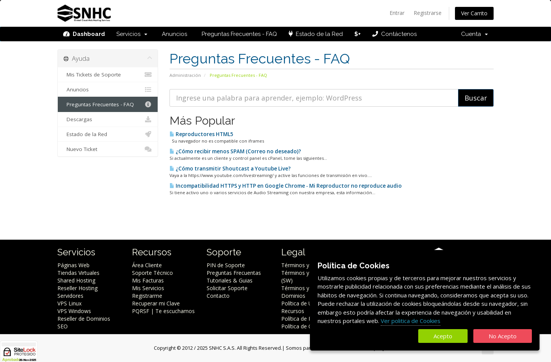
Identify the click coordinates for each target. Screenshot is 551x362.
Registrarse (428, 12)
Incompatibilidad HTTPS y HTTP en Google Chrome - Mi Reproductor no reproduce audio (286, 185)
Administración (185, 75)
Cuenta (474, 34)
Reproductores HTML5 (201, 134)
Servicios (131, 34)
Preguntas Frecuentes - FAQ (238, 34)
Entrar (397, 12)
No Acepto (503, 336)
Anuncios (173, 34)
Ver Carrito (474, 13)
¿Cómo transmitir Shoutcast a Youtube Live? (230, 168)
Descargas (108, 119)
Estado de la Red (316, 34)
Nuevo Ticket (108, 149)
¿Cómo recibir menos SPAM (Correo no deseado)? (235, 151)
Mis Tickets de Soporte (108, 74)
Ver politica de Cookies (410, 321)
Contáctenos (394, 34)
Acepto (443, 336)
